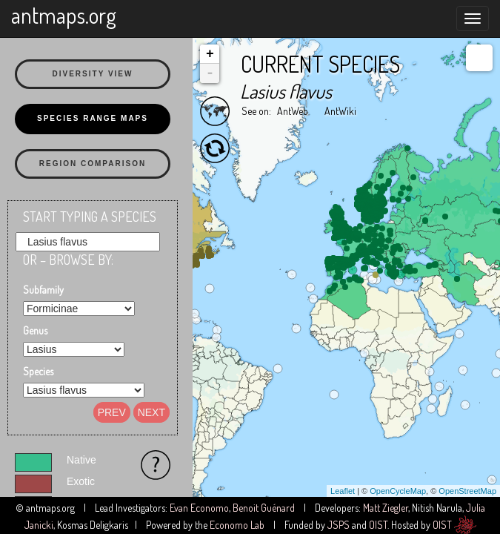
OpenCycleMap (398, 491)
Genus (35, 330)
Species (38, 371)
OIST (378, 524)
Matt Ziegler (385, 507)
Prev (112, 412)
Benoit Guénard (264, 507)
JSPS (338, 524)
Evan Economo (199, 507)
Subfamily (43, 289)
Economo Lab (237, 524)
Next (151, 412)
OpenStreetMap (467, 491)
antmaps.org (63, 15)
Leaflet (342, 491)
